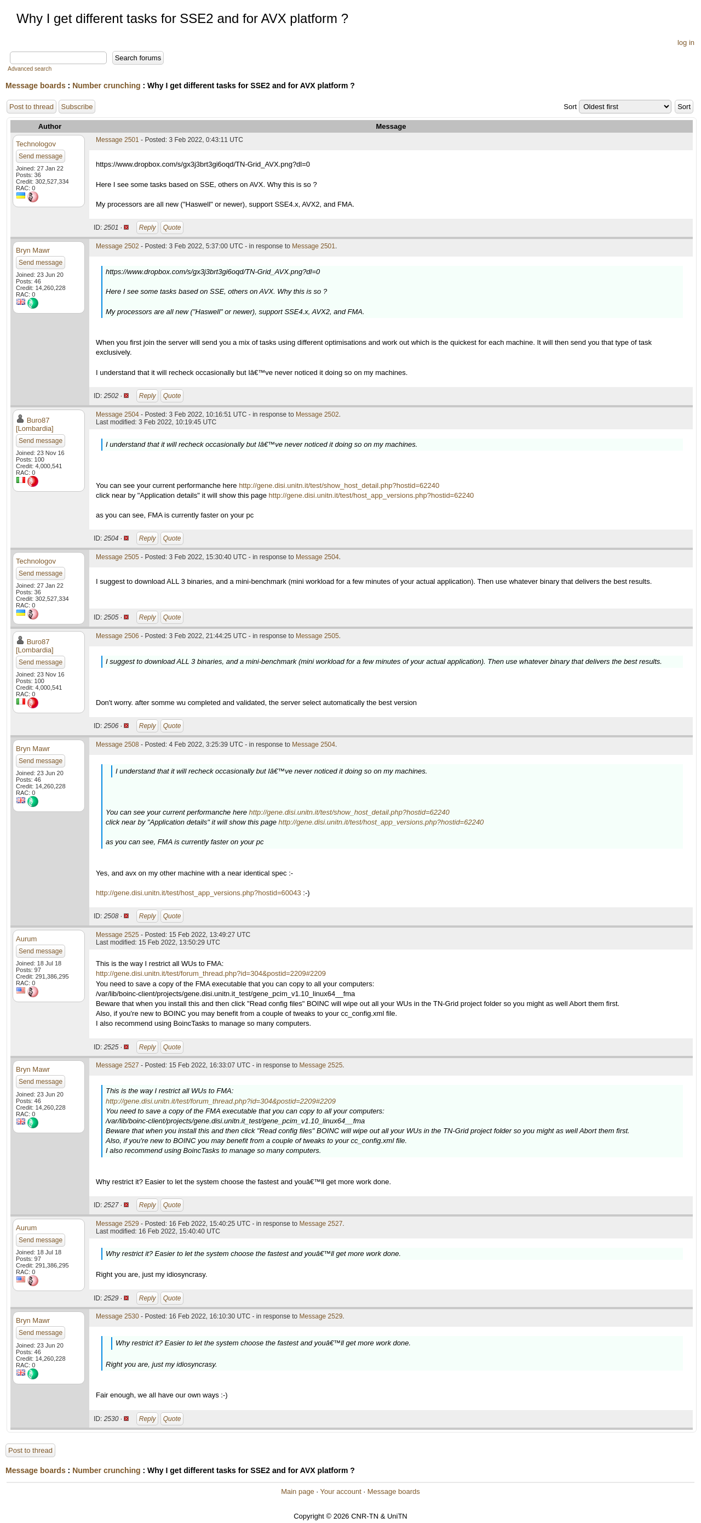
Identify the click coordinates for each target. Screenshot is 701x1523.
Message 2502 (117, 246)
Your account (340, 1491)
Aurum (26, 939)
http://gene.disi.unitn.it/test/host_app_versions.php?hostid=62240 (371, 495)
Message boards (35, 85)
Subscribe (77, 107)
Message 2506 (117, 636)
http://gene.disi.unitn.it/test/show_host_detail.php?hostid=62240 (339, 485)
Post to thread (31, 107)
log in (685, 42)
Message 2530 (117, 1316)
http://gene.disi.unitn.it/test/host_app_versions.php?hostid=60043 (198, 893)
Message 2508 (117, 744)
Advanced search (29, 69)
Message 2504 (117, 414)
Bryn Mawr (33, 250)
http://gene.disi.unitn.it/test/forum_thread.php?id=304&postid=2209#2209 (211, 973)
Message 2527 (117, 1065)
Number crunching (106, 85)
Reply (147, 227)
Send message (40, 156)
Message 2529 (117, 1224)
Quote (172, 227)
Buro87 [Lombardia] (35, 424)
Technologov (36, 144)
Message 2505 (117, 557)
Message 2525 (117, 935)
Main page (297, 1491)
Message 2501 (117, 140)
